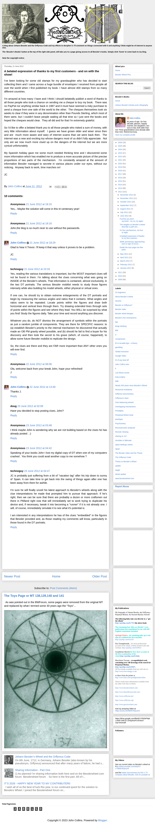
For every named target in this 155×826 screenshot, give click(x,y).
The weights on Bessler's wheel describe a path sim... (132, 226)
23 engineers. (120, 292)
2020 (120, 164)
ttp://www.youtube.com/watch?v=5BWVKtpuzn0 (128, 767)
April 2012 (124, 257)
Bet (116, 322)
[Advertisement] (133, 509)
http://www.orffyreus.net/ (124, 696)
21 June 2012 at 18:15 (39, 204)
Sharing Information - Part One (32, 770)
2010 (120, 276)
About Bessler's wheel (124, 297)
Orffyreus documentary (124, 394)
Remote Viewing (121, 432)
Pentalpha (119, 411)
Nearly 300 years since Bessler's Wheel (131, 385)
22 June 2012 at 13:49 (42, 386)
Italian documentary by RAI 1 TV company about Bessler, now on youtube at (132, 774)
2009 (120, 279)
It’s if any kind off (122, 360)
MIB (116, 381)
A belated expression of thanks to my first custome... (132, 237)
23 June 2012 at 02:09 (30, 406)
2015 (120, 181)
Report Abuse (122, 486)
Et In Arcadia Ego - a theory (126, 343)
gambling (119, 347)
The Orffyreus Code (123, 457)
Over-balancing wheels (124, 402)
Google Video (120, 356)
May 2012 (124, 254)
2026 (120, 142)
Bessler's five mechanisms (126, 318)
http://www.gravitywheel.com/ (126, 704)
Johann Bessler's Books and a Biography (131, 105)
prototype (119, 419)
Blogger (102, 820)
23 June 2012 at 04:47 (37, 471)
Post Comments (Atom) (63, 588)
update (118, 466)
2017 (120, 174)
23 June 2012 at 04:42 (39, 448)
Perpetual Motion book (124, 415)
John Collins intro (122, 364)
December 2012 (127, 195)
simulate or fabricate (123, 440)
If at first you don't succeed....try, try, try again (131, 220)
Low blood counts (122, 373)
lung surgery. (120, 377)
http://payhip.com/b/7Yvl (124, 623)
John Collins (18, 242)
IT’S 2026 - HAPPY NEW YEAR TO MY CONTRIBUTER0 (37, 783)
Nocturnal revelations (123, 390)
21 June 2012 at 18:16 (39, 223)
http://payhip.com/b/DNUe (131, 648)
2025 (120, 146)
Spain (117, 449)
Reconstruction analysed (125, 428)
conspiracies (120, 339)
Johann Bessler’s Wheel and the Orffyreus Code (42, 756)
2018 (120, 171)
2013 (120, 188)
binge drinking (120, 326)
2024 (120, 149)
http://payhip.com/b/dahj (130, 656)
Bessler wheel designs (124, 314)
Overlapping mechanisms (125, 407)
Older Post (99, 576)
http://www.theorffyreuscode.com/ (127, 692)
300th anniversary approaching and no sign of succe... (132, 243)
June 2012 (124, 216)
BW (116, 330)
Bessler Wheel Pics (123, 75)
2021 (120, 160)
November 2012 (127, 198)
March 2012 (125, 261)
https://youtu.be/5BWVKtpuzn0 (127, 711)
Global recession (122, 352)
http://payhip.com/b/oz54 (124, 639)
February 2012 (126, 265)
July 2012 (124, 212)
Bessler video (120, 309)
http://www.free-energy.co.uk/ (126, 671)
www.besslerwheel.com (124, 478)
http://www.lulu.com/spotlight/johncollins (130, 678)
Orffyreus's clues (122, 398)
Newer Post (12, 576)
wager (117, 470)
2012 (120, 192)
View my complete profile (125, 135)
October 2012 (126, 202)
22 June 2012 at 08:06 (39, 364)
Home (56, 576)
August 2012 (125, 209)
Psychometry (120, 423)
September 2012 (127, 205)
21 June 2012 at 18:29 (42, 242)
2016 (120, 178)
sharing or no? (121, 436)
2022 (120, 156)
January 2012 (126, 268)
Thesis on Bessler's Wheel (126, 462)
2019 (120, 167)
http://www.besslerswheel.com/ (126, 688)
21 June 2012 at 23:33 (37, 269)
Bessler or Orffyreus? (123, 305)
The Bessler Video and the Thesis (128, 453)
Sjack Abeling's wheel (124, 445)
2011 (120, 272)
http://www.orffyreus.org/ (124, 700)
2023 (120, 153)
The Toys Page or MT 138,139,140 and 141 (34, 595)
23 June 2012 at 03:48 (39, 425)
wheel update (120, 474)
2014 (120, 185)
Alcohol (118, 301)
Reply (13, 213)
